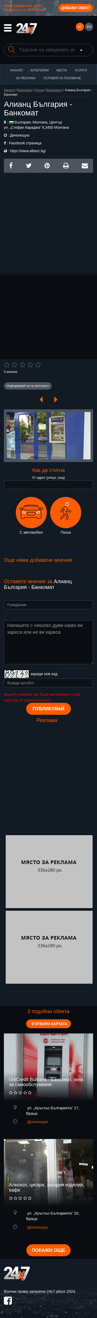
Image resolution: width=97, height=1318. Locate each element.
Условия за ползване (62, 78)
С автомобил (31, 515)
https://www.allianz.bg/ (28, 151)
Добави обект (75, 8)
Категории (40, 70)
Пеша (65, 515)
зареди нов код (43, 674)
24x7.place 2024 (61, 1291)
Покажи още (48, 1250)
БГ (79, 27)
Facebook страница (25, 143)
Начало (16, 70)
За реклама (25, 78)
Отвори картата (49, 1024)
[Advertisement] (48, 221)
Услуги (81, 70)
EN (89, 27)
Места (61, 70)
